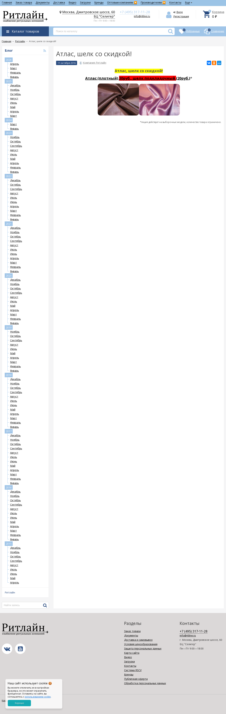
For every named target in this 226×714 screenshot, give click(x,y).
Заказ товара (24, 2)
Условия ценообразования (140, 644)
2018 (9, 375)
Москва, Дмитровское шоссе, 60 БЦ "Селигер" (88, 14)
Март (13, 68)
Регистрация (181, 16)
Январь (14, 77)
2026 (9, 59)
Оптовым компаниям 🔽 (122, 2)
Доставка (59, 2)
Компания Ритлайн (94, 62)
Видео (72, 2)
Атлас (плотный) (130, 78)
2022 (9, 176)
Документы (43, 2)
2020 (9, 275)
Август (14, 98)
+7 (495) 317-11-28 (135, 12)
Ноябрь (15, 89)
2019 (9, 327)
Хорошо (19, 703)
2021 (9, 223)
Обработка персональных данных (145, 683)
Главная (7, 2)
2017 (9, 431)
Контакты (175, 2)
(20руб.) (183, 78)
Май (12, 107)
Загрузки (85, 2)
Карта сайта (131, 653)
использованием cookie (38, 696)
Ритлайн (10, 592)
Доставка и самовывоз (138, 640)
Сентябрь (16, 145)
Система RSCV (132, 670)
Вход (179, 12)
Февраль (15, 72)
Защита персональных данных (142, 648)
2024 (9, 120)
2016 (9, 487)
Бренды (99, 2)
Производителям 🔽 (153, 2)
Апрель (14, 64)
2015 (9, 543)
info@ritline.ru (142, 16)
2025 (9, 81)
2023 (9, 133)
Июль (13, 154)
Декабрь (15, 85)
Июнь (13, 102)
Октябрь (15, 94)
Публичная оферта (136, 679)
